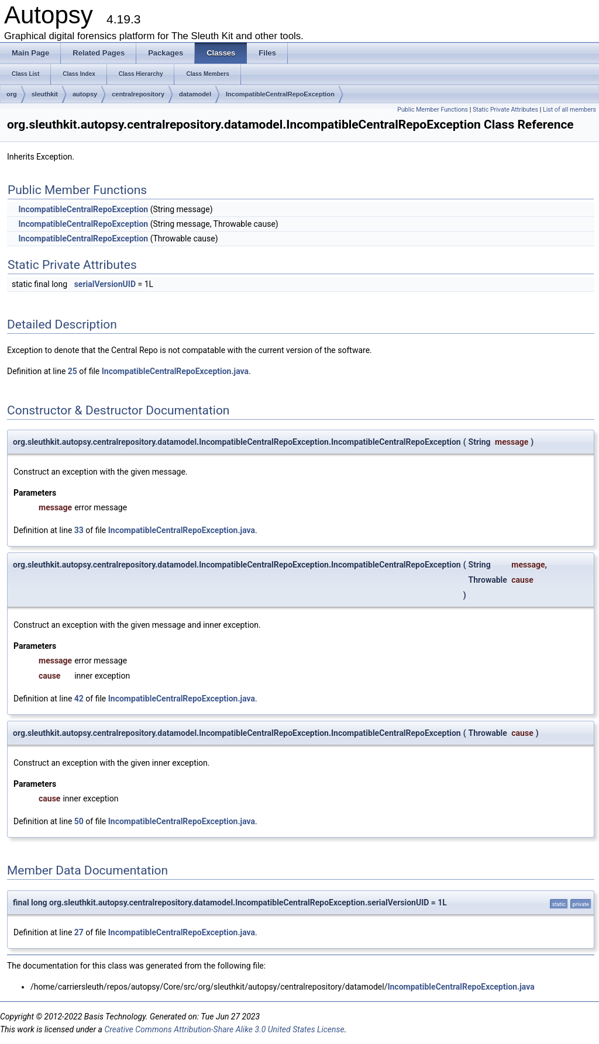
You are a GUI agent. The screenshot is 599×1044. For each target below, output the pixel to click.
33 (79, 530)
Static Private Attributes (505, 109)
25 (72, 371)
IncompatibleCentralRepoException (280, 94)
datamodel (195, 94)
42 (79, 698)
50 (79, 821)
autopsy (85, 94)
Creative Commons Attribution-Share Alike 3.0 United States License (224, 1029)
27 (79, 932)
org (11, 94)
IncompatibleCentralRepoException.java (175, 371)
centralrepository (138, 94)
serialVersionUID (105, 284)
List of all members (569, 109)
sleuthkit (45, 94)
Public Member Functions (432, 109)
